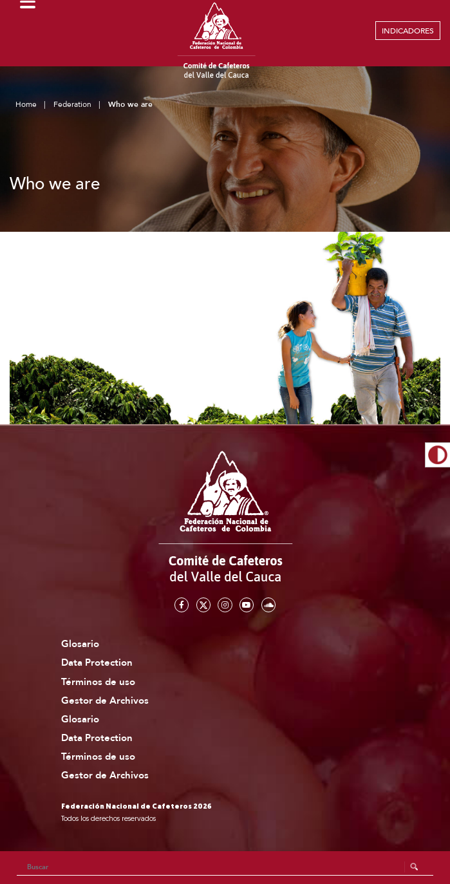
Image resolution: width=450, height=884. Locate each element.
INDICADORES (408, 31)
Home (26, 104)
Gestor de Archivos (105, 701)
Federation (72, 104)
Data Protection (97, 663)
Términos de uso (98, 682)
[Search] (225, 867)
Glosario (80, 644)
